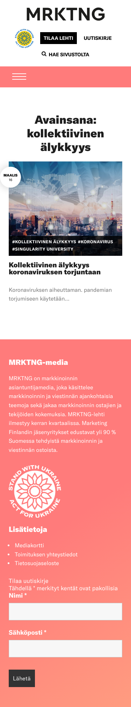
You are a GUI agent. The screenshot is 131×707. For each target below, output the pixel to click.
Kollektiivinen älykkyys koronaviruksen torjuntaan (55, 268)
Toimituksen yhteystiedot (46, 554)
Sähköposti (27, 632)
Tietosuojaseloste (37, 563)
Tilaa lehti (58, 38)
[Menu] (19, 77)
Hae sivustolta (65, 54)
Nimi (18, 595)
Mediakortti (29, 545)
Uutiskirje (98, 38)
